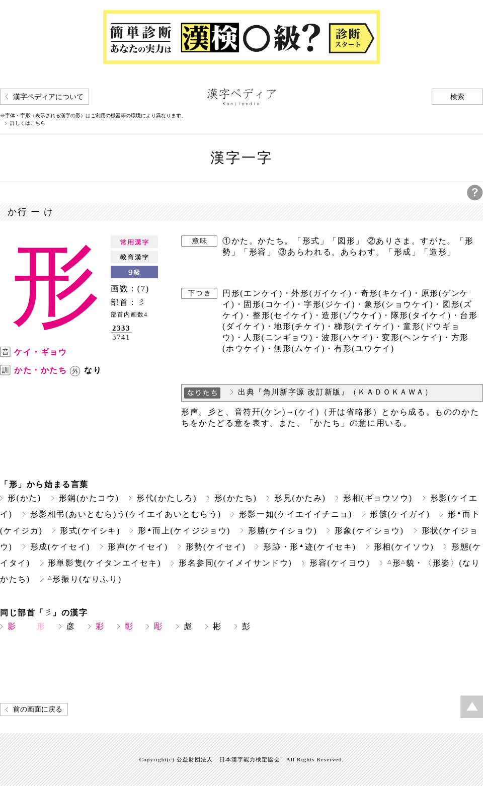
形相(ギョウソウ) (377, 498)
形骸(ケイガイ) (400, 514)
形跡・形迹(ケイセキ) (309, 546)
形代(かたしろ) (166, 498)
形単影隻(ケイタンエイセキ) (104, 563)
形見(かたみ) (300, 498)
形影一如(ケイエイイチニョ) (295, 514)
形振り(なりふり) (85, 579)
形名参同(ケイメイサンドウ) (235, 563)
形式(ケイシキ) (90, 530)
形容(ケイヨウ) (339, 563)
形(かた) (24, 498)
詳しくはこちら (27, 123)
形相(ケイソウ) (404, 546)
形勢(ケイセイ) (216, 546)
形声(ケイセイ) (138, 546)
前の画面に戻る (37, 709)
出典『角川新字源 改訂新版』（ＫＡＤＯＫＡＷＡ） (335, 392)
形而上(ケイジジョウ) (184, 530)
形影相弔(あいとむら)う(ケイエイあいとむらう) (125, 514)
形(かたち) (235, 498)
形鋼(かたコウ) (89, 498)
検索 (457, 97)
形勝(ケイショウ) (282, 530)
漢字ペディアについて (48, 97)
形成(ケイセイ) (60, 546)
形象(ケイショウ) (369, 530)
